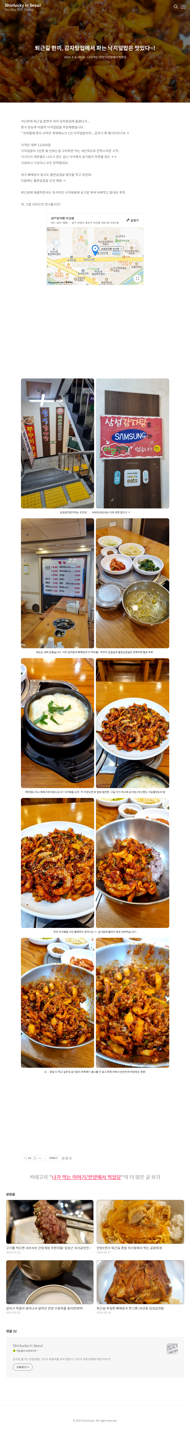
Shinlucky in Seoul (23, 5)
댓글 (11, 1331)
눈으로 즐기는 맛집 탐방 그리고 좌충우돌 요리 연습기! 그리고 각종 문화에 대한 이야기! (62, 1359)
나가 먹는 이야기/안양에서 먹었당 (86, 1177)
